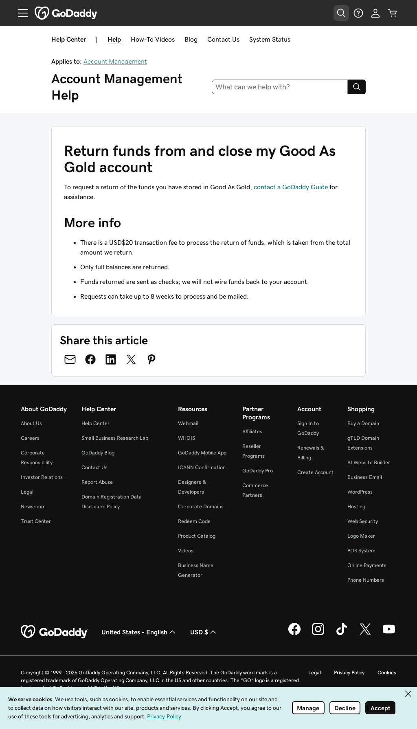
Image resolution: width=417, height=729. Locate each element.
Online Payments (366, 565)
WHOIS (186, 438)
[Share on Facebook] (90, 359)
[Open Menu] (20, 13)
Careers (30, 438)
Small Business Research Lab (114, 438)
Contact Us (223, 39)
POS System (361, 550)
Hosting (356, 506)
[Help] (358, 13)
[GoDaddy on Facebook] (294, 634)
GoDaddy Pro (257, 470)
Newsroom (33, 506)
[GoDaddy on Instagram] (318, 634)
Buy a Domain (363, 423)
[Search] (357, 87)
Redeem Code (194, 521)
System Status (269, 39)
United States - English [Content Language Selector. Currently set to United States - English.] (139, 632)
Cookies (386, 672)
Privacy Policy (349, 672)
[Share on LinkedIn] (111, 359)
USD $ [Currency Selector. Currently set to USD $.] (204, 632)
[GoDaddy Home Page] (54, 632)
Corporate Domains (201, 506)
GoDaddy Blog (97, 452)
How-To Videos (153, 39)
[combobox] (280, 87)
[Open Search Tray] (341, 13)
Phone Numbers (365, 580)
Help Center (95, 423)
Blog (191, 39)
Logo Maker (361, 535)
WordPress (360, 491)
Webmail (188, 423)
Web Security (362, 521)
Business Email (364, 477)
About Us (31, 423)
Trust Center (36, 521)
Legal (27, 491)
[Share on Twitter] (131, 359)
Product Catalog (196, 535)
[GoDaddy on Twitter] (365, 634)
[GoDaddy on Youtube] (389, 634)
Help (114, 39)
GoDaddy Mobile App (202, 452)
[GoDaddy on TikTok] (341, 634)
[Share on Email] (70, 359)
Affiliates (252, 431)
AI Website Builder (368, 462)
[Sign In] (375, 13)
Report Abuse (97, 482)
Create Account (315, 472)
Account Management (115, 61)
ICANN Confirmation (202, 467)
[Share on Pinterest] (151, 359)
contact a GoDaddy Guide (291, 187)
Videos (185, 550)
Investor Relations (42, 477)
